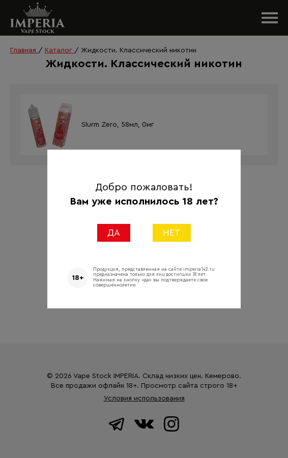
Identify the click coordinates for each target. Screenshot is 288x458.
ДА (113, 232)
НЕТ (172, 232)
